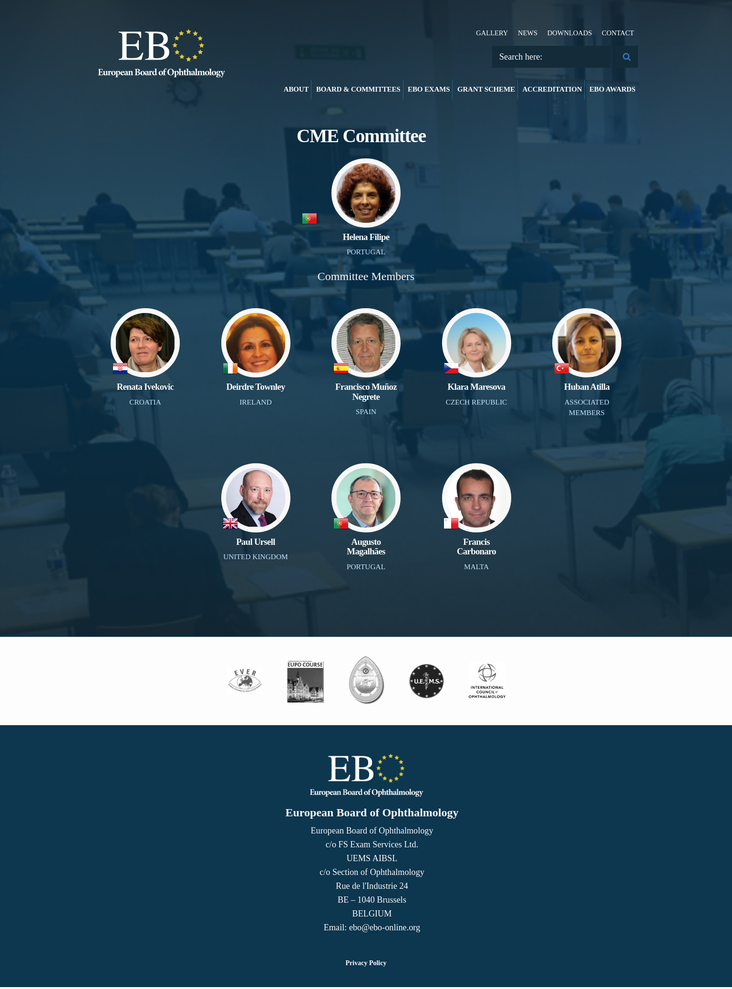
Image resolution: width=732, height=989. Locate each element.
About (296, 89)
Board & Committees (358, 89)
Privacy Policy (366, 964)
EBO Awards (612, 89)
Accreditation (552, 89)
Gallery (492, 33)
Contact (618, 33)
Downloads (569, 33)
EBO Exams (429, 89)
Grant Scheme (486, 89)
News (527, 33)
